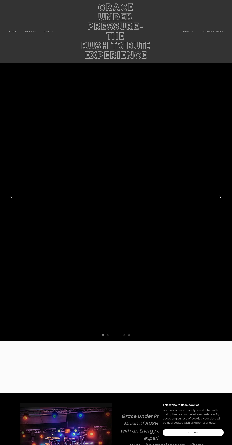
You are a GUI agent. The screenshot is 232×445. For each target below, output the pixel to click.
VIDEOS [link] (48, 31)
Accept (193, 432)
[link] (116, 58)
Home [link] (12, 31)
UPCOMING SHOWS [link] (213, 31)
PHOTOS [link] (188, 31)
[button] (103, 335)
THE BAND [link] (30, 31)
